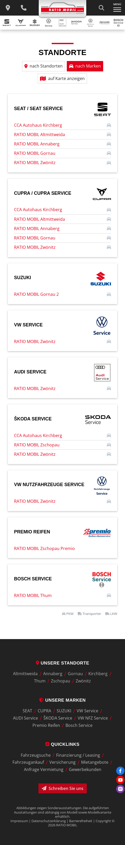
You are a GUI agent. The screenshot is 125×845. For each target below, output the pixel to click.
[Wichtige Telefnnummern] (23, 8)
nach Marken (85, 66)
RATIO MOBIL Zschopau (37, 445)
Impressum (19, 821)
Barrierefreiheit (80, 821)
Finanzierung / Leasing (78, 755)
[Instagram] (120, 789)
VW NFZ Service (93, 718)
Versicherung (62, 762)
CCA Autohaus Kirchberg (38, 125)
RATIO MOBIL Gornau (34, 153)
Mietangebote (94, 762)
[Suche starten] (101, 8)
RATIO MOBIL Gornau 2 (36, 294)
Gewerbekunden (85, 769)
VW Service (87, 711)
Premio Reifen (46, 725)
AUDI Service (25, 718)
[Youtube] (120, 780)
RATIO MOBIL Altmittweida (39, 134)
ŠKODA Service (57, 718)
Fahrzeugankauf (28, 762)
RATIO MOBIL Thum (33, 595)
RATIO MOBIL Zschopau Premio (44, 548)
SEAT (27, 711)
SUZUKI (64, 711)
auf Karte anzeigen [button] (62, 78)
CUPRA (44, 711)
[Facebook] (120, 771)
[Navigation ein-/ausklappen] (117, 8)
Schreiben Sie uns (62, 788)
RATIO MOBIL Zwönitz (35, 162)
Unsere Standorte (62, 663)
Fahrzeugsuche (36, 755)
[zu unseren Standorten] (8, 8)
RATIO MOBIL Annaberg (37, 144)
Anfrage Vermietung (43, 769)
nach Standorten (43, 66)
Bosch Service (79, 725)
